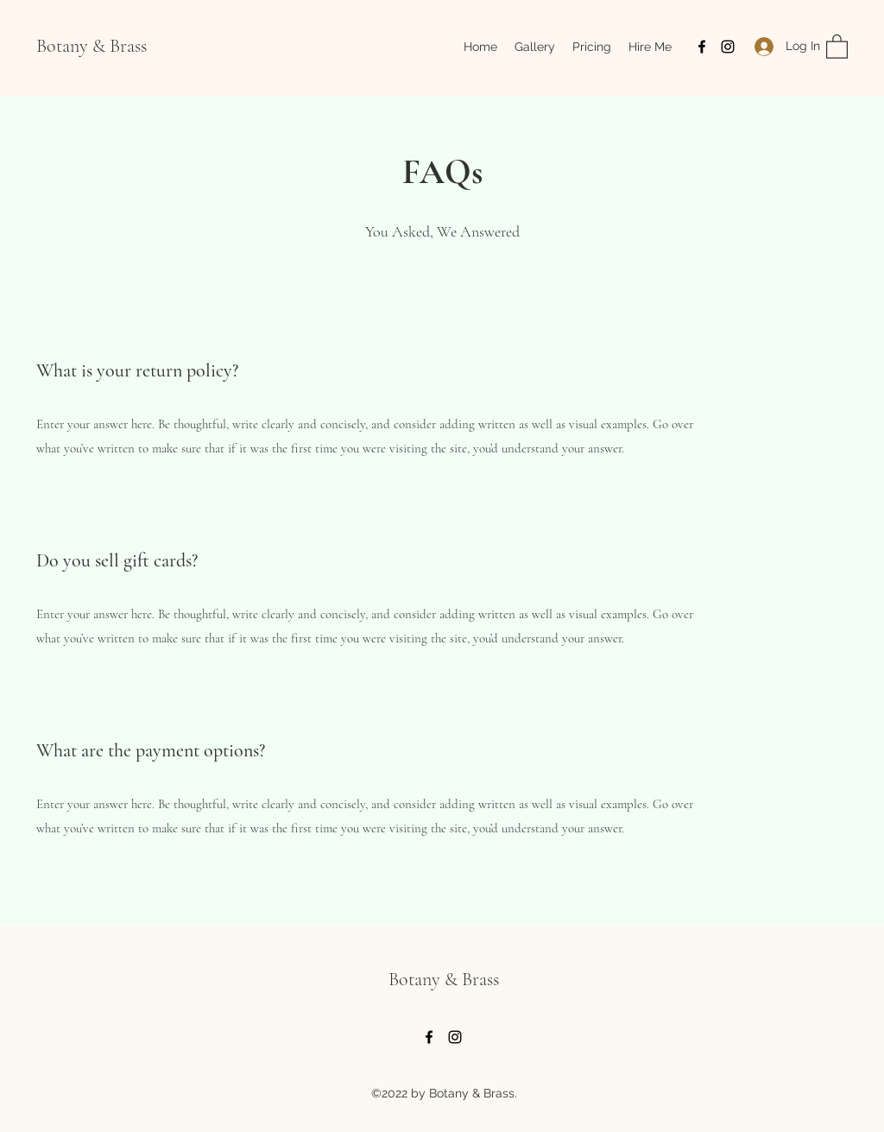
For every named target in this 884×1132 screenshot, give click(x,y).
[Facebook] (701, 46)
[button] (837, 46)
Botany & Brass (91, 46)
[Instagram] (727, 46)
